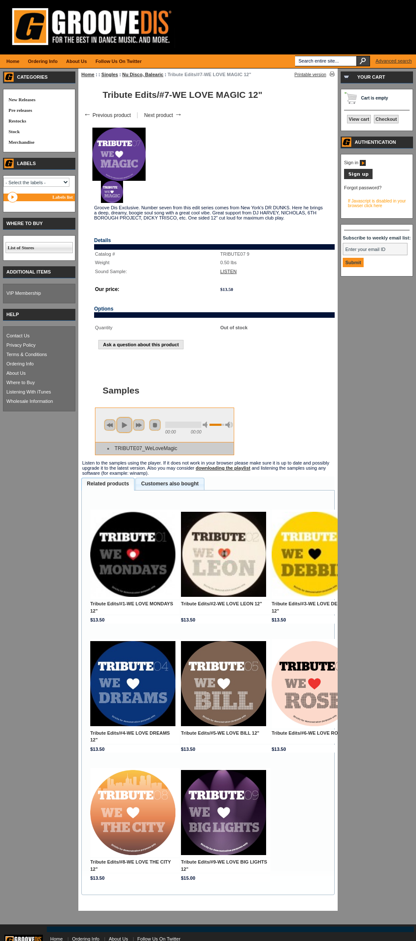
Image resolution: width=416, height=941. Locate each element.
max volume (229, 425)
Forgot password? (363, 187)
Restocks (17, 120)
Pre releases (20, 110)
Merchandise (21, 142)
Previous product (107, 115)
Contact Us (17, 335)
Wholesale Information (29, 401)
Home (88, 74)
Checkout (386, 119)
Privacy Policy (20, 345)
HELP (12, 314)
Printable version (310, 74)
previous (110, 425)
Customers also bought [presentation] (169, 484)
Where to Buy (20, 382)
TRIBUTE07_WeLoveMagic (146, 448)
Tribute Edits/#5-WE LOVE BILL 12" (220, 733)
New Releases (22, 99)
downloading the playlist (223, 467)
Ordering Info (20, 363)
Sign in (355, 162)
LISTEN (228, 271)
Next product (163, 115)
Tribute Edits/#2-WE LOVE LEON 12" (221, 603)
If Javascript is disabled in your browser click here (377, 203)
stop (155, 425)
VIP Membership (23, 293)
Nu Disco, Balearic (143, 74)
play (124, 424)
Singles (109, 74)
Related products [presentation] (108, 484)
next (139, 425)
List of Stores (21, 247)
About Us (16, 373)
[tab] (108, 484)
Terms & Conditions (26, 354)
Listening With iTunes (28, 391)
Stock (14, 131)
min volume (206, 425)
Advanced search (394, 60)
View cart (359, 119)
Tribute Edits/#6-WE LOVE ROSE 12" (312, 733)
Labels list (62, 197)
